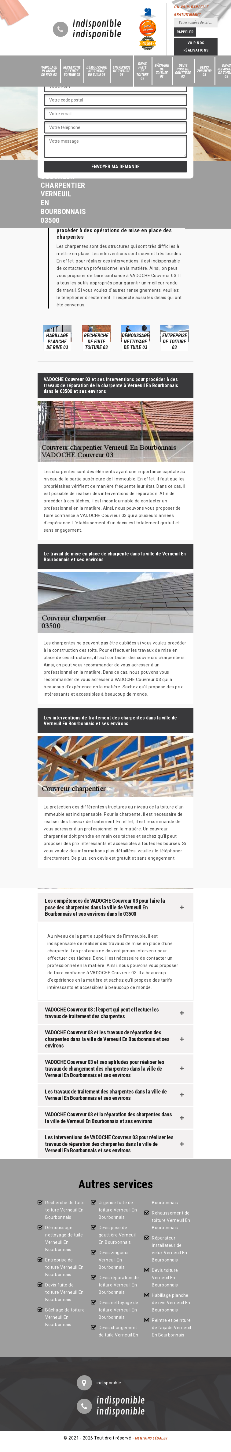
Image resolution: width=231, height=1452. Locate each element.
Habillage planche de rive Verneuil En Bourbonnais (171, 1302)
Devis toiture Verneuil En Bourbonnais (165, 1277)
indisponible (97, 24)
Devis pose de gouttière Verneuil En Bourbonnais (117, 1235)
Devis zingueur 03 (204, 71)
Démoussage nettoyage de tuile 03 (96, 71)
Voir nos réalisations (196, 46)
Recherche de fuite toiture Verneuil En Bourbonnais (65, 1210)
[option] (57, 337)
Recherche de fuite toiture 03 (71, 71)
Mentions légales (151, 1438)
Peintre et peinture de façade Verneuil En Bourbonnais (171, 1327)
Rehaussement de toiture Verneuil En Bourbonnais (171, 1220)
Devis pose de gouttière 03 (183, 71)
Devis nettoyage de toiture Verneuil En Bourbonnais (118, 1310)
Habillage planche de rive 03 (49, 71)
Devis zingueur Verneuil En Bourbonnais (114, 1260)
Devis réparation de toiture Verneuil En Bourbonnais (119, 1285)
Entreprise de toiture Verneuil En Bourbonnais (64, 1267)
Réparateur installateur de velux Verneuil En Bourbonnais (169, 1249)
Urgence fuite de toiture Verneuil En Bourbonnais (118, 1210)
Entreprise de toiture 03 (121, 71)
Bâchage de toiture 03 (162, 71)
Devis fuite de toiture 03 (142, 71)
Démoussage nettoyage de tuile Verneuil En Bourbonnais (64, 1238)
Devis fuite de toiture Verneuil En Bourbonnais (64, 1292)
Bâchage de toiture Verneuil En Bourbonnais (65, 1317)
